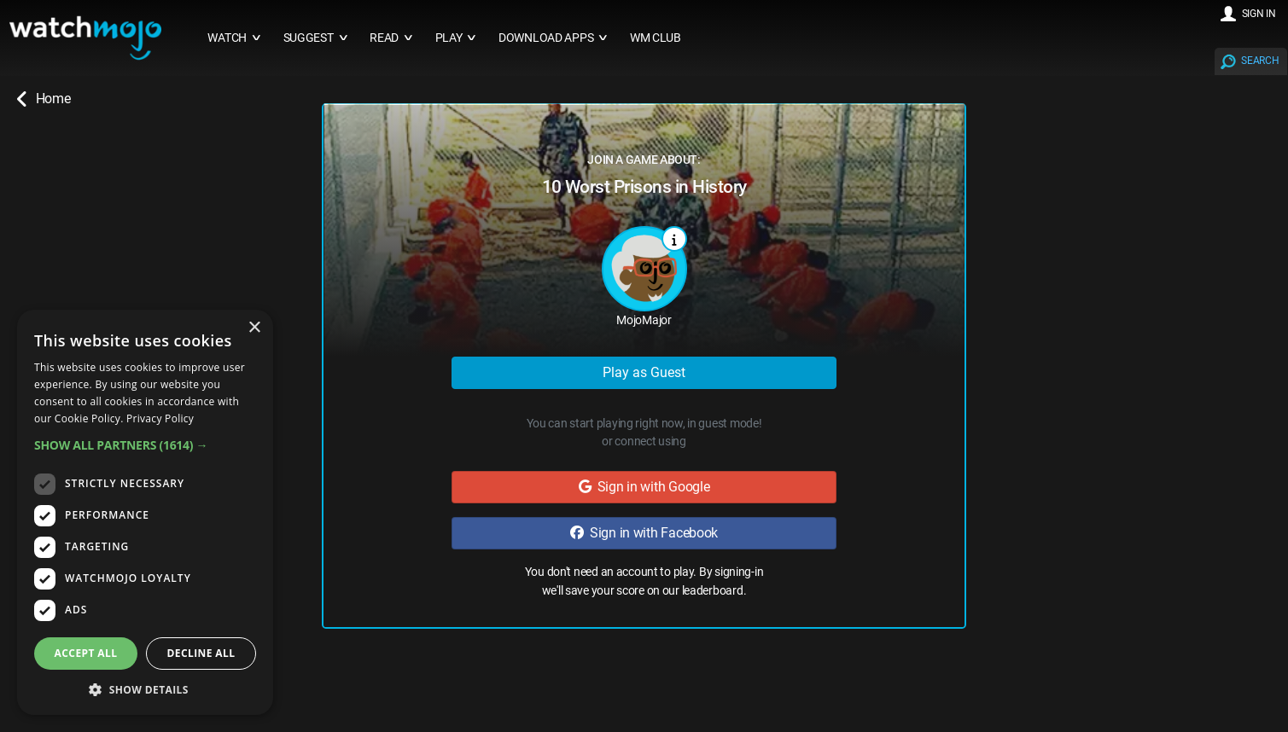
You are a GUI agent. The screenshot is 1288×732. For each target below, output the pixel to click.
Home (43, 99)
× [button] (254, 328)
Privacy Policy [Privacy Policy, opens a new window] (160, 418)
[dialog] (145, 512)
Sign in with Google (644, 487)
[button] (145, 445)
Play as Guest (644, 372)
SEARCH (1260, 61)
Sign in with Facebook (644, 533)
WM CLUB (655, 38)
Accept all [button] (86, 653)
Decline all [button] (201, 653)
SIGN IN (1259, 14)
